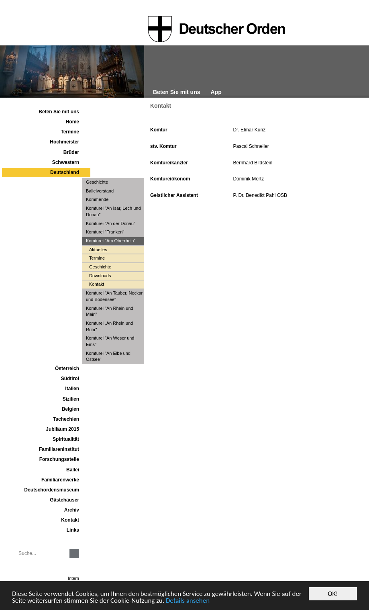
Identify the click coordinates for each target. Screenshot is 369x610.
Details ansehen (188, 601)
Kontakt (160, 105)
